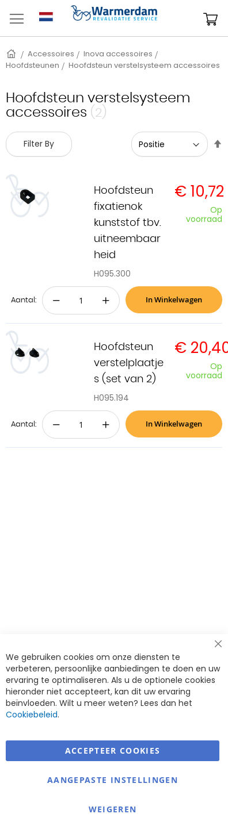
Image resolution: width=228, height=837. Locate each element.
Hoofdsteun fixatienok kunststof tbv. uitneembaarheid (127, 223)
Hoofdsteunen (32, 65)
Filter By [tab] (39, 143)
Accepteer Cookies (113, 750)
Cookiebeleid (32, 714)
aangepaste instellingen (112, 779)
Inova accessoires (118, 53)
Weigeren (113, 809)
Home (12, 53)
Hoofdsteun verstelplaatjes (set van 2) (129, 363)
